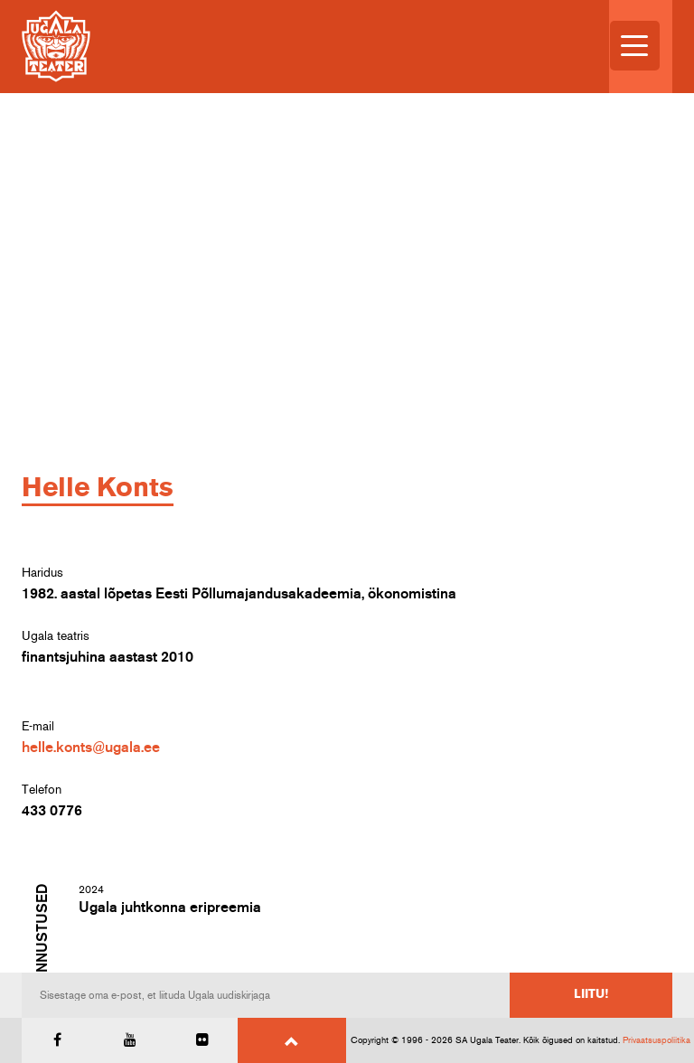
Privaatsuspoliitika (656, 1040)
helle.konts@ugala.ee (91, 747)
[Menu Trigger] (635, 46)
